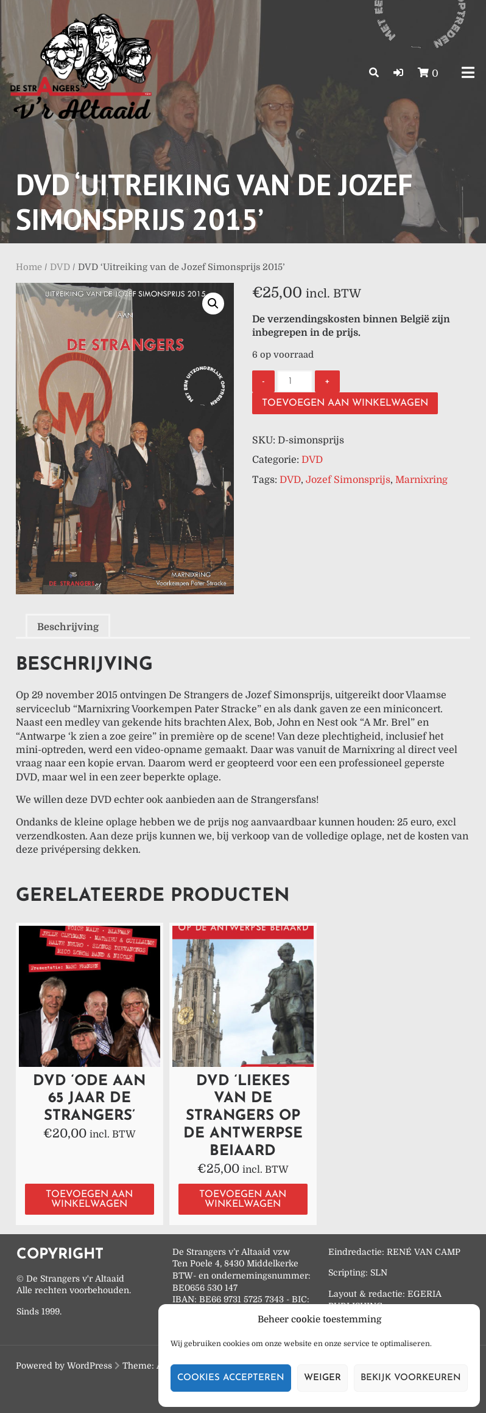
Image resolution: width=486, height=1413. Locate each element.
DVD (60, 267)
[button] (398, 73)
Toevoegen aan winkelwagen (345, 403)
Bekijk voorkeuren (411, 1378)
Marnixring (421, 479)
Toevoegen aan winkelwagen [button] (89, 1199)
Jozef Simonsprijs (348, 479)
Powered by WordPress (64, 1365)
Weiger (322, 1378)
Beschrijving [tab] (68, 627)
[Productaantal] (294, 381)
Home (29, 267)
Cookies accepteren (230, 1378)
